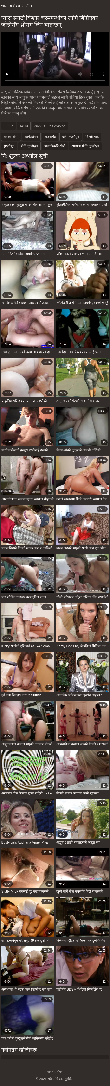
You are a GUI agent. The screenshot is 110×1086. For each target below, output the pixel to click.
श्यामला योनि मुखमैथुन (85, 146)
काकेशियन (31, 137)
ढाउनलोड (50, 137)
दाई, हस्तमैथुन (70, 137)
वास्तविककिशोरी (54, 146)
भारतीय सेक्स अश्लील (16, 6)
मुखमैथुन (9, 146)
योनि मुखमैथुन (29, 146)
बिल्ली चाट (92, 137)
